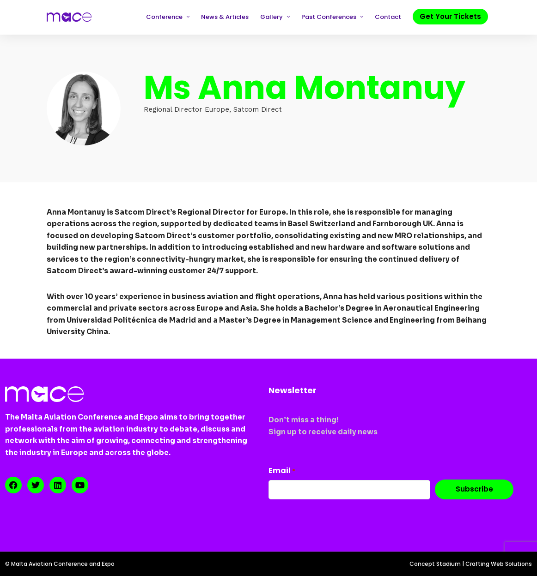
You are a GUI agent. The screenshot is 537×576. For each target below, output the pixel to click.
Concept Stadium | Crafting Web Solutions (470, 564)
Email (281, 470)
